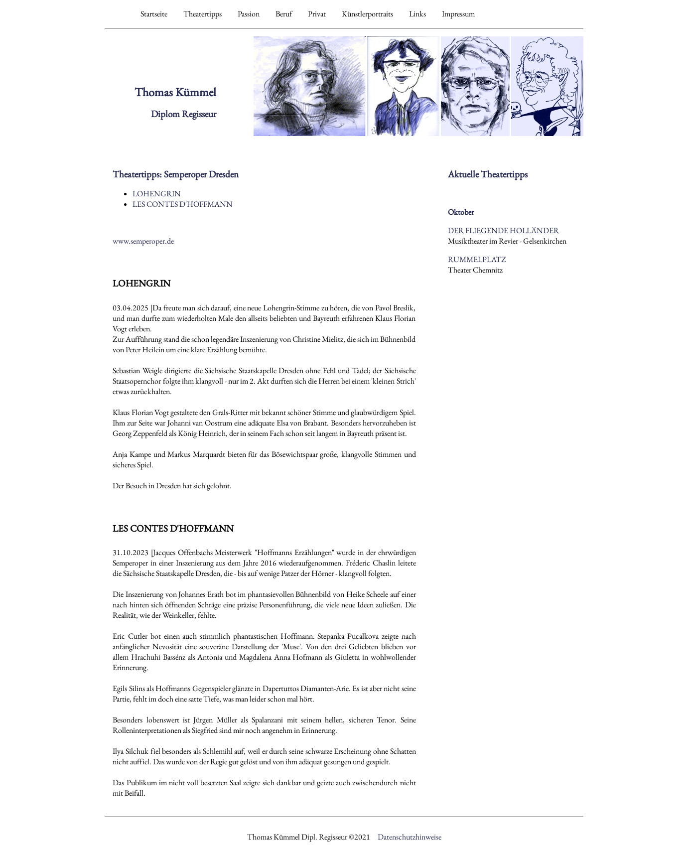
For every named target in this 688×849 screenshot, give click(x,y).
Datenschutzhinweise (409, 837)
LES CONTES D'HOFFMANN (183, 204)
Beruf (283, 13)
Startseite (153, 13)
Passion (249, 13)
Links (417, 13)
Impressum (458, 13)
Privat (317, 13)
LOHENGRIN (157, 193)
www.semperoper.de (143, 241)
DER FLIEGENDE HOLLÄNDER (503, 230)
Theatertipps (202, 13)
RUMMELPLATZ (477, 259)
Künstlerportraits (367, 13)
